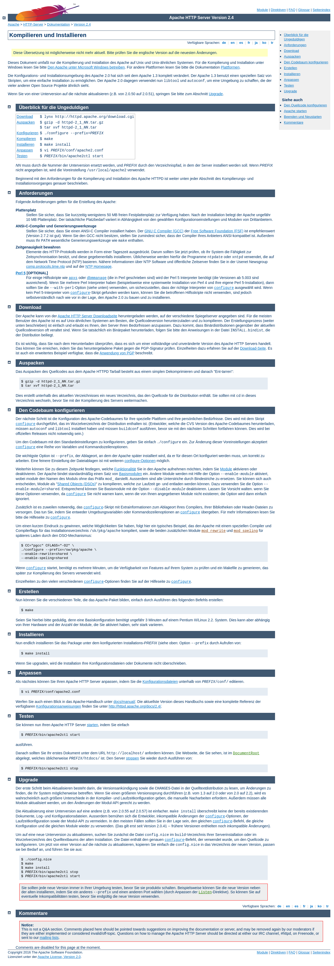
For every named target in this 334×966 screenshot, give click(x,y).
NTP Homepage (98, 266)
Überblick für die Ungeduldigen (296, 37)
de (224, 43)
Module (262, 10)
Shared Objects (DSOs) (76, 484)
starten (92, 725)
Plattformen (230, 67)
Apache (13, 24)
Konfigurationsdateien (160, 681)
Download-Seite (253, 348)
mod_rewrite (213, 531)
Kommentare (293, 122)
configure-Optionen (140, 461)
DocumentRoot (246, 753)
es (241, 43)
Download (291, 51)
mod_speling (246, 531)
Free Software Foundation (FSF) (217, 231)
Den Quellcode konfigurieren (305, 105)
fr (249, 43)
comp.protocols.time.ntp (45, 266)
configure (224, 288)
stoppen (132, 758)
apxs (73, 278)
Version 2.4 (82, 24)
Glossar (304, 10)
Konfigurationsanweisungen (58, 706)
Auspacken (292, 56)
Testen (289, 85)
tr (272, 43)
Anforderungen (295, 45)
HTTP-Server (33, 24)
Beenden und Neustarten (303, 117)
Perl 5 (21, 273)
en (232, 43)
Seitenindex (321, 10)
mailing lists (49, 937)
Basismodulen (130, 474)
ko (264, 43)
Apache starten (295, 111)
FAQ (292, 10)
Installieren (292, 74)
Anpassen (291, 80)
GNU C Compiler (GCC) (164, 231)
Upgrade (216, 94)
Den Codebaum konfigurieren (306, 62)
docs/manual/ (124, 702)
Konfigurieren (27, 133)
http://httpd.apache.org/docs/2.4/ (135, 706)
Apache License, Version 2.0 (59, 957)
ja (256, 43)
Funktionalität (125, 469)
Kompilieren (26, 139)
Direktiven (278, 10)
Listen (205, 892)
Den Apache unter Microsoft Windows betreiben (86, 67)
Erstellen (290, 68)
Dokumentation (58, 24)
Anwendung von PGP (116, 353)
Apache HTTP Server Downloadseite (87, 316)
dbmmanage (97, 278)
